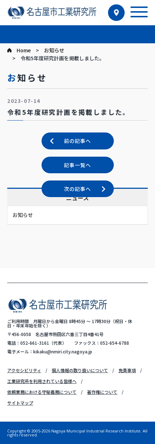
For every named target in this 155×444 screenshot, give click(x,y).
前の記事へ (77, 140)
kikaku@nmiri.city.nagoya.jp (62, 351)
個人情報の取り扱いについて (80, 370)
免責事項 (127, 370)
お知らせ (54, 50)
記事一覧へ (77, 165)
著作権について (102, 392)
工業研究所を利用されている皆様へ (42, 381)
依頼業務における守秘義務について (42, 392)
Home (24, 50)
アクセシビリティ (24, 370)
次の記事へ (77, 188)
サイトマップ (20, 403)
